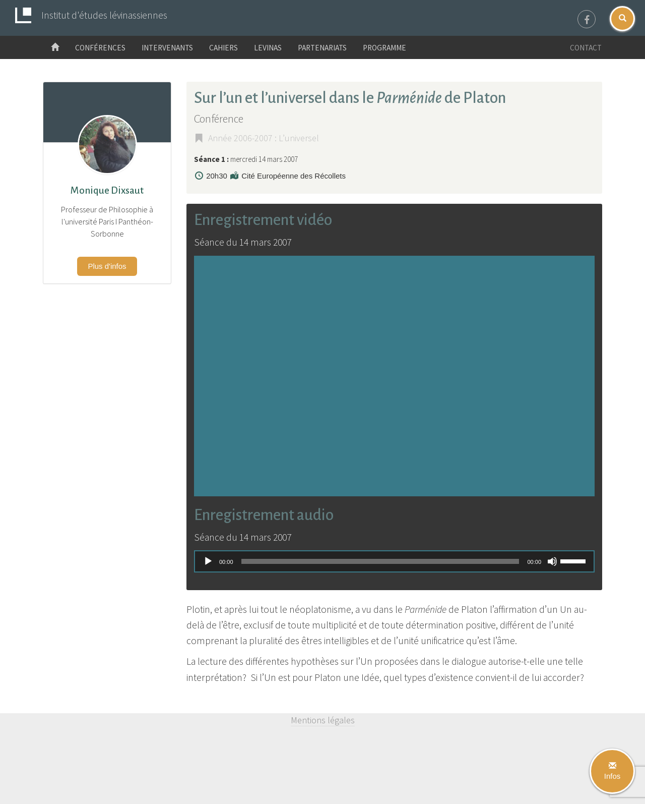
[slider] (380, 561)
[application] (394, 561)
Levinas (268, 47)
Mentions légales (323, 720)
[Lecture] (208, 561)
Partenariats (322, 47)
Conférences (100, 47)
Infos (612, 771)
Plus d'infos (107, 266)
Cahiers (223, 47)
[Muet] (552, 561)
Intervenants (167, 47)
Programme (384, 47)
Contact (586, 47)
